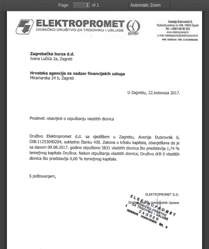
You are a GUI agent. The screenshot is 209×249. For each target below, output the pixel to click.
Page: (63, 5)
